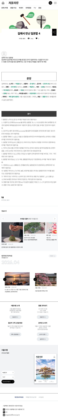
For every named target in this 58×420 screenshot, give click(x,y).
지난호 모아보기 (6, 381)
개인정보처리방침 (19, 397)
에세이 (21, 8)
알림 (39, 8)
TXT (3, 377)
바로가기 (14, 317)
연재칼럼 (28, 8)
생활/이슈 (13, 8)
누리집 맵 (41, 397)
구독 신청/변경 (14, 334)
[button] (55, 218)
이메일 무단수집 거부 (31, 397)
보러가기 (42, 339)
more (51, 256)
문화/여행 (4, 8)
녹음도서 (4, 372)
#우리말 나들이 (5, 200)
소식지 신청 (42, 334)
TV (35, 8)
